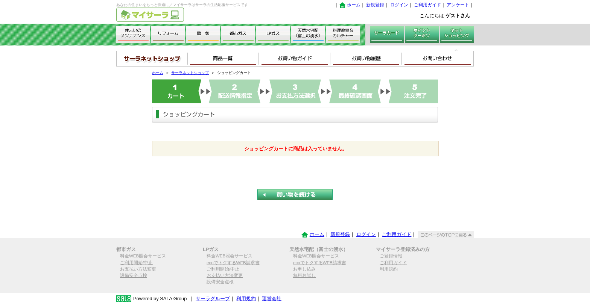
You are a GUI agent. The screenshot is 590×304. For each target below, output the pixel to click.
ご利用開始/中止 (136, 262)
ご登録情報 (391, 256)
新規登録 (375, 5)
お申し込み (304, 269)
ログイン (399, 5)
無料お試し (304, 275)
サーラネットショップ (190, 73)
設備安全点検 (133, 275)
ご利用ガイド (427, 5)
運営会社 (271, 298)
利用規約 (389, 269)
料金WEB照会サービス (143, 256)
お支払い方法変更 (138, 269)
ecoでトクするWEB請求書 (233, 262)
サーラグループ (213, 298)
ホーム (353, 5)
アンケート (458, 5)
